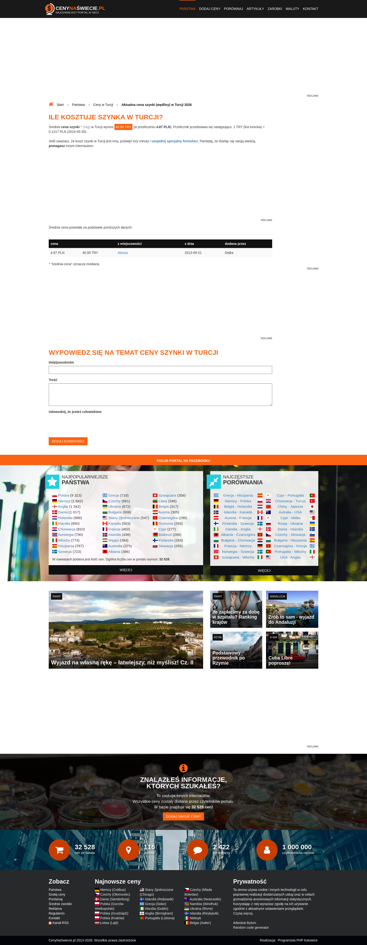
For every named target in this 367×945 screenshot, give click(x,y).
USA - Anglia (290, 557)
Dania (63, 512)
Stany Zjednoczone (124, 518)
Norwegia (66, 535)
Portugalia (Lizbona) (160, 918)
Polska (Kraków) (112, 918)
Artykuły (255, 9)
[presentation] (85, 424)
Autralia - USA (290, 512)
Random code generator (251, 927)
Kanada (114, 523)
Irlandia (64, 523)
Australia (115, 546)
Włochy (64, 540)
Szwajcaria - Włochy (238, 557)
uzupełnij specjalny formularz (175, 141)
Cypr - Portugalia (290, 495)
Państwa (187, 9)
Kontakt (310, 9)
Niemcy (64, 501)
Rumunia (166, 523)
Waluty (292, 9)
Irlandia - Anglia (238, 529)
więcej (126, 570)
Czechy (114, 501)
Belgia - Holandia (238, 506)
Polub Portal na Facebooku (183, 461)
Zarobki (275, 9)
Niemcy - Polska (238, 501)
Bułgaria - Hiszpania (290, 540)
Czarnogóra (168, 518)
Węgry (113, 540)
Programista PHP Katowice (298, 940)
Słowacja (166, 546)
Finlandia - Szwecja (238, 523)
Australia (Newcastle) (205, 899)
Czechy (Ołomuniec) (115, 894)
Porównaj (233, 9)
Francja (114, 529)
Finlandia (166, 540)
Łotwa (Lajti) (109, 923)
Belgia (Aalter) (200, 923)
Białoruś (165, 535)
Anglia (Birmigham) (159, 913)
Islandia (114, 535)
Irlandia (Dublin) (156, 908)
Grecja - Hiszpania (238, 495)
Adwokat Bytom (244, 923)
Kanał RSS (60, 923)
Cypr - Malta (290, 518)
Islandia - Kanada (238, 512)
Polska (63, 495)
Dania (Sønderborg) (115, 899)
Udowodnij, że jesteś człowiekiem (75, 412)
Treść (53, 380)
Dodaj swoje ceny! (183, 816)
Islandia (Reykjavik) (204, 913)
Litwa (163, 501)
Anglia (63, 506)
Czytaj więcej (243, 913)
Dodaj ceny (209, 9)
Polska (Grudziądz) (114, 913)
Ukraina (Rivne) (201, 908)
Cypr (162, 529)
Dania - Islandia (290, 529)
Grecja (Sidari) (155, 904)
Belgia (164, 506)
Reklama (55, 908)
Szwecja (65, 552)
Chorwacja (66, 529)
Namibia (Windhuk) (204, 904)
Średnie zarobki (60, 904)
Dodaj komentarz (68, 441)
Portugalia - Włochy (290, 552)
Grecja (113, 495)
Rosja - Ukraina (290, 523)
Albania (114, 552)
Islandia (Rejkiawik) (159, 899)
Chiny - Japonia (290, 506)
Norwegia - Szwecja (238, 552)
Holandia (65, 518)
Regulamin (57, 913)
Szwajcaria (167, 495)
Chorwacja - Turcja (290, 501)
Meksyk (195, 918)
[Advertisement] (183, 60)
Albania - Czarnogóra (238, 535)
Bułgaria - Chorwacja (238, 540)
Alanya (123, 253)
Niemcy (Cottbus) (113, 890)
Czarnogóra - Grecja (290, 546)
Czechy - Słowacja (290, 535)
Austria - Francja (238, 518)
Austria (164, 512)
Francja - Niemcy (238, 546)
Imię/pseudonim (61, 362)
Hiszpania (66, 546)
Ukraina (114, 506)
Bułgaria (115, 512)
